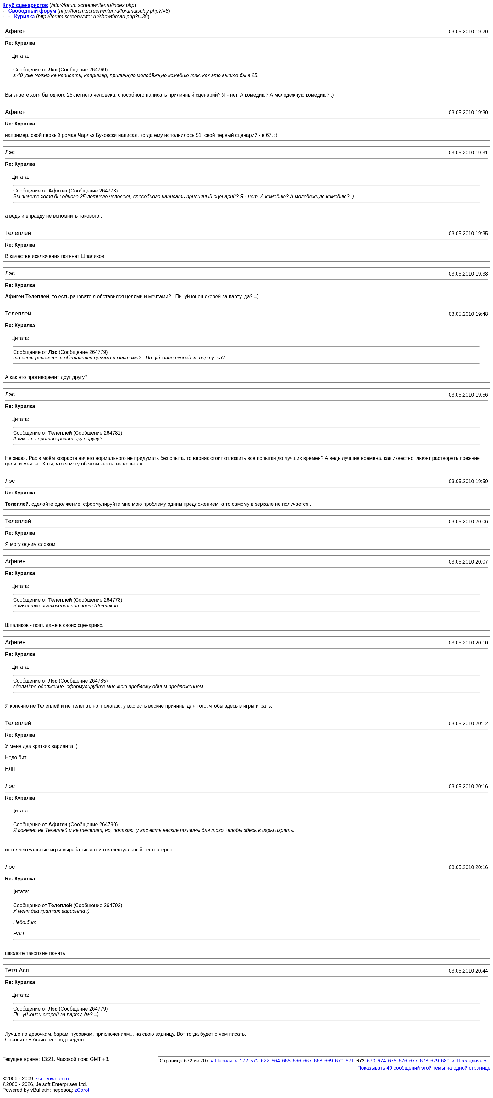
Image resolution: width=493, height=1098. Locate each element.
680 (445, 1060)
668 (318, 1060)
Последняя (472, 1060)
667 (307, 1060)
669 (328, 1060)
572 (254, 1060)
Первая (222, 1060)
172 (244, 1060)
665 (286, 1060)
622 (265, 1060)
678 (424, 1060)
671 (350, 1060)
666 (297, 1060)
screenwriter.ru (52, 1078)
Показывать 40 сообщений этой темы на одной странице (423, 1068)
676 (403, 1060)
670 (339, 1060)
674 (382, 1060)
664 (276, 1060)
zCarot (82, 1090)
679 (434, 1060)
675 (392, 1060)
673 (371, 1060)
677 (413, 1060)
